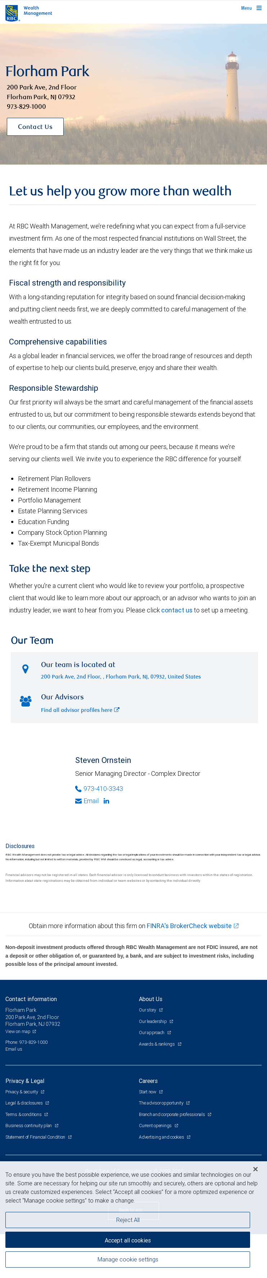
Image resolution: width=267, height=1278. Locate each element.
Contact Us (35, 127)
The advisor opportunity (161, 1103)
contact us (177, 610)
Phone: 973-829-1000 (26, 1042)
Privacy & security (22, 1092)
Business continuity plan (29, 1125)
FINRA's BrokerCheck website (189, 926)
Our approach (152, 1032)
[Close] (255, 1169)
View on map (18, 1031)
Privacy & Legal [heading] (24, 1080)
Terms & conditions (23, 1114)
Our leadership (153, 1021)
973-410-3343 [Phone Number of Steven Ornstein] (99, 788)
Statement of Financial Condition (35, 1137)
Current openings (156, 1125)
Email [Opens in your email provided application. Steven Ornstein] (87, 801)
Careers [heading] (148, 1080)
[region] (133, 1219)
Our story (148, 1010)
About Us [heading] (150, 999)
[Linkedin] (107, 801)
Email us (13, 1049)
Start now (148, 1092)
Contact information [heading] (31, 999)
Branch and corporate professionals (172, 1114)
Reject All (128, 1219)
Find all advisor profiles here (80, 710)
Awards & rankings (157, 1044)
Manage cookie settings (128, 1259)
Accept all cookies (128, 1240)
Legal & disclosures (24, 1103)
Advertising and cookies (162, 1137)
